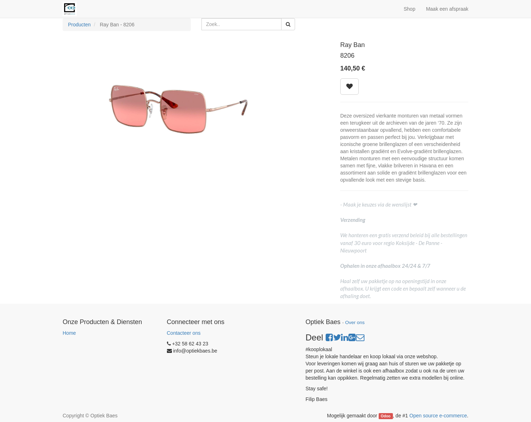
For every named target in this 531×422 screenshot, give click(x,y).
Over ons (355, 322)
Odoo (385, 416)
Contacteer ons (184, 333)
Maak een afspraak (447, 9)
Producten (79, 24)
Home (69, 333)
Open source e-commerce (438, 415)
